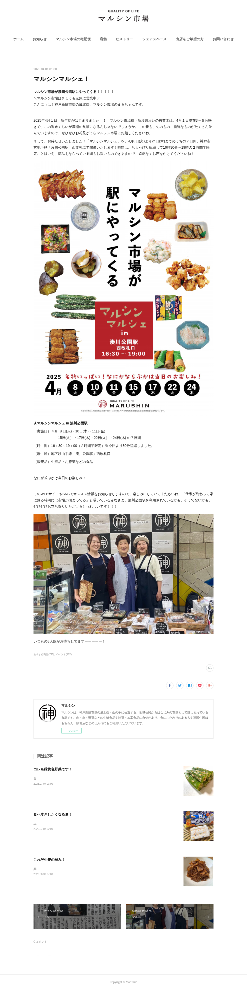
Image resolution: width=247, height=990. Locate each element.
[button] (18, 39)
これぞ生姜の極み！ (49, 860)
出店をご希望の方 (190, 39)
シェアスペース (154, 39)
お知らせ (40, 39)
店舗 (103, 39)
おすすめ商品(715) (44, 654)
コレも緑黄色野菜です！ (53, 769)
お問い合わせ (223, 39)
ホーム (18, 39)
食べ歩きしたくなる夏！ (53, 814)
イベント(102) (64, 654)
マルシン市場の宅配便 (73, 39)
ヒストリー (124, 39)
